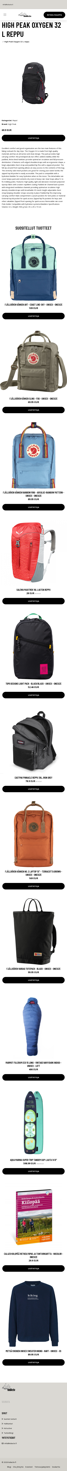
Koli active (8, 1428)
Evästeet (29, 1467)
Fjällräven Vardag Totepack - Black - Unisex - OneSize (33, 968)
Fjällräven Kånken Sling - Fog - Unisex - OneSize (33, 398)
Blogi (9, 1467)
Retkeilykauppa (54, 15)
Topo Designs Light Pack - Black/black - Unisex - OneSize (33, 683)
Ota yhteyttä (18, 1467)
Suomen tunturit (10, 1419)
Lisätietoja (33, 138)
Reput (15, 120)
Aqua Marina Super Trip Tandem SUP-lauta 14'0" (33, 1159)
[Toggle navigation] (5, 14)
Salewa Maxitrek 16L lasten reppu (33, 589)
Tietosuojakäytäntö (42, 1467)
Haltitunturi (8, 1423)
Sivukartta (56, 1467)
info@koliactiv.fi (8, 5)
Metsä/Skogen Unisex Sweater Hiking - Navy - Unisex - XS (33, 1350)
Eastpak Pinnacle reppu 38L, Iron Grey (33, 777)
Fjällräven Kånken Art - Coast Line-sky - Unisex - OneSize (33, 304)
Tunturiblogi (8, 1433)
